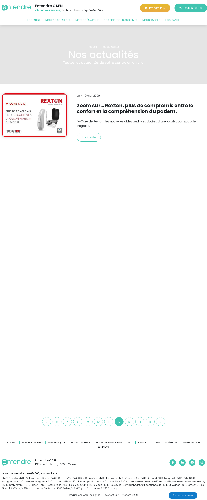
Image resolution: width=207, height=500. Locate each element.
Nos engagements (58, 20)
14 (139, 422)
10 (98, 422)
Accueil (11, 442)
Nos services (151, 20)
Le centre (33, 20)
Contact (144, 442)
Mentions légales (166, 442)
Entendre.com (191, 442)
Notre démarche (87, 20)
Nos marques (56, 442)
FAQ (130, 442)
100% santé (172, 20)
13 (129, 422)
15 (150, 422)
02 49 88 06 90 (191, 8)
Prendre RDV (155, 8)
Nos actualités (80, 442)
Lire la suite (89, 137)
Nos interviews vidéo (109, 442)
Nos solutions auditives (120, 20)
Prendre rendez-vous (183, 495)
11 (108, 422)
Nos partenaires (32, 442)
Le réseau (103, 447)
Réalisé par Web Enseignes (84, 495)
